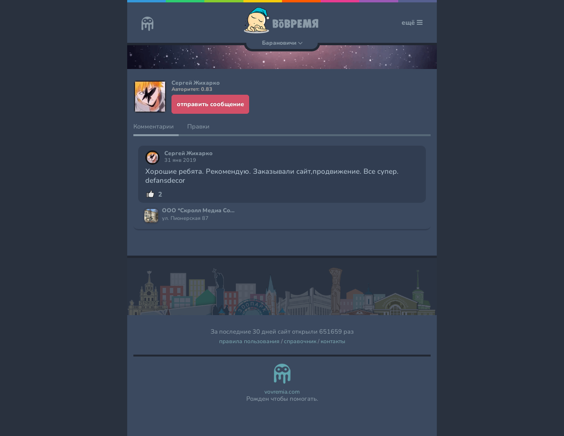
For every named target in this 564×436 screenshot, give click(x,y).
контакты (333, 341)
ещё (412, 22)
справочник (300, 341)
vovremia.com (282, 392)
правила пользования (249, 341)
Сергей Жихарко (188, 153)
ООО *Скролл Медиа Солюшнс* (199, 211)
